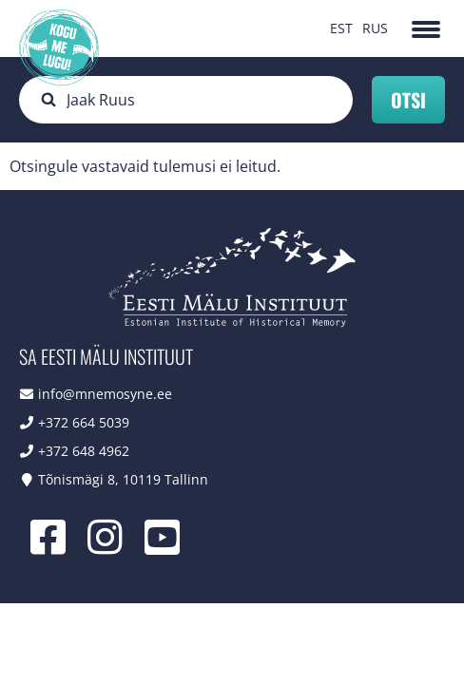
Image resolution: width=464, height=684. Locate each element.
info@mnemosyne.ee (105, 394)
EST (341, 28)
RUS (375, 28)
